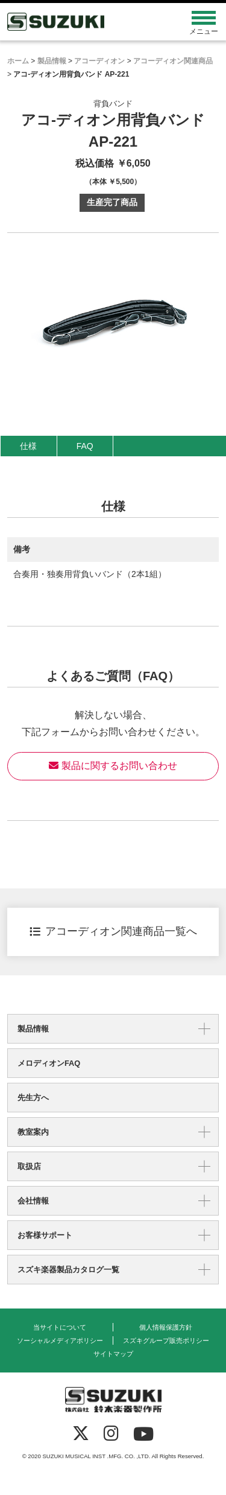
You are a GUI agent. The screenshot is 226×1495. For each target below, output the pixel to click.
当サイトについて (59, 1327)
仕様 (28, 446)
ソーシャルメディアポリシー (60, 1340)
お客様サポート (44, 1235)
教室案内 (33, 1131)
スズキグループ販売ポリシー (166, 1340)
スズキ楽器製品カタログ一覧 (68, 1269)
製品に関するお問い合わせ (113, 765)
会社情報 (33, 1200)
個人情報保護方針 (165, 1327)
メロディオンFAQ (48, 1063)
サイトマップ (113, 1353)
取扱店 (29, 1166)
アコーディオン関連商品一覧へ (113, 931)
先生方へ (33, 1097)
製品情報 (33, 1028)
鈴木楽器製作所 (86, 22)
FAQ (85, 446)
